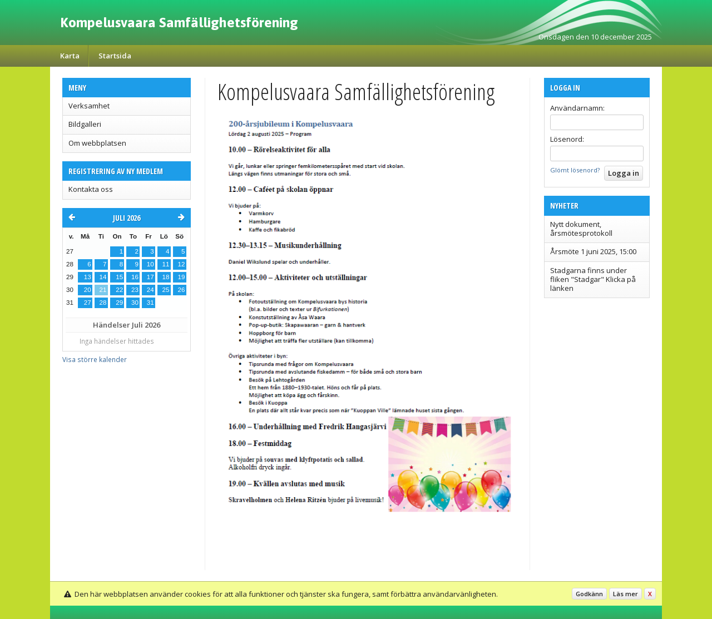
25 (166, 289)
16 (135, 277)
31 (150, 302)
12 (181, 264)
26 (181, 289)
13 (87, 277)
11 (166, 264)
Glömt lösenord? (575, 170)
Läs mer (625, 594)
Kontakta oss (90, 189)
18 (166, 277)
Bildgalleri (84, 124)
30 (135, 302)
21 (103, 289)
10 (150, 264)
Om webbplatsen (97, 143)
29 (119, 302)
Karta (70, 56)
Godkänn (589, 594)
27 (87, 302)
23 (135, 289)
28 (103, 302)
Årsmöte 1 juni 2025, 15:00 (593, 251)
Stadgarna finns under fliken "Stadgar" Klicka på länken (593, 279)
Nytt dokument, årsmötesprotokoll (581, 228)
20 (87, 289)
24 (150, 289)
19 (181, 277)
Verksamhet (89, 106)
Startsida (114, 56)
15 (119, 277)
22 (119, 289)
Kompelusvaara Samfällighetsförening (179, 22)
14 (103, 277)
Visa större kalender (94, 359)
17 (150, 277)
